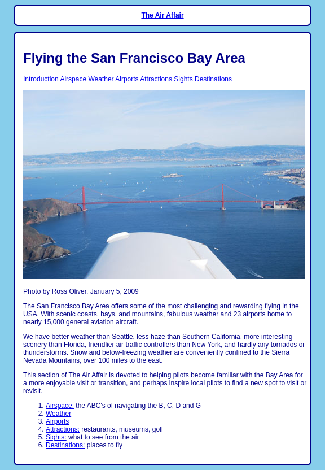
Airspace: (60, 406)
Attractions (156, 79)
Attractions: (63, 429)
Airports (126, 79)
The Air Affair (162, 15)
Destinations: (65, 445)
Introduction (41, 79)
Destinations (213, 79)
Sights (183, 79)
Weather (100, 79)
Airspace (73, 79)
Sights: (56, 437)
